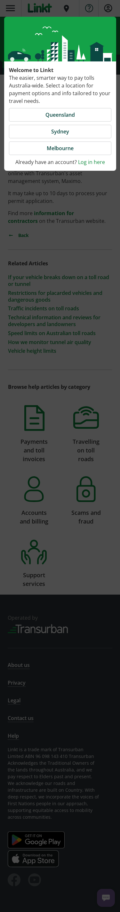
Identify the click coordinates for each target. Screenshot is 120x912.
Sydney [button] (60, 131)
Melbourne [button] (60, 148)
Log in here (91, 162)
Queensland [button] (60, 114)
